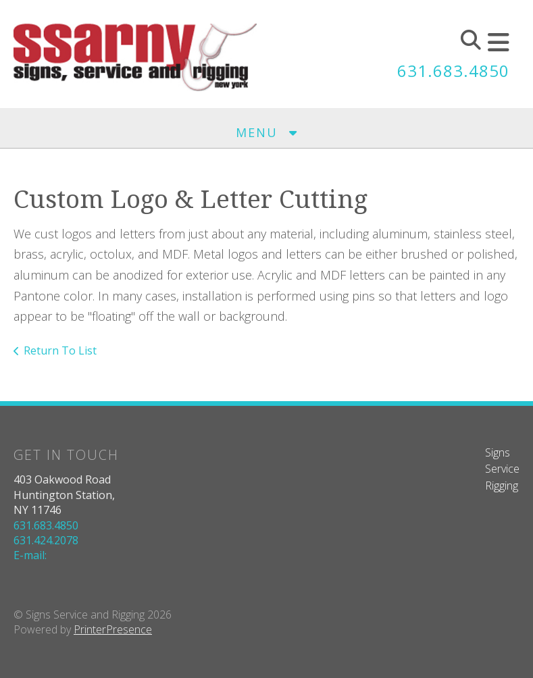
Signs (497, 452)
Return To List (60, 350)
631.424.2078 (46, 540)
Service (502, 468)
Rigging (501, 485)
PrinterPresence (113, 629)
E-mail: (30, 555)
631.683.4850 (453, 70)
